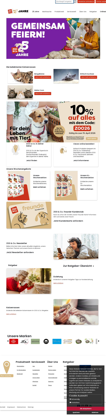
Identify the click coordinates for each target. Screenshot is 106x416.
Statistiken (75, 402)
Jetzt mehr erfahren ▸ (42, 77)
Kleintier (66, 374)
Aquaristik (66, 385)
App (34, 366)
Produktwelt (59, 11)
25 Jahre (35, 11)
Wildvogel (66, 381)
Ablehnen (95, 412)
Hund (65, 366)
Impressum (11, 407)
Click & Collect (36, 377)
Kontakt (34, 385)
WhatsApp (35, 381)
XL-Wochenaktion (21, 370)
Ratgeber (93, 11)
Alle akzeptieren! (85, 409)
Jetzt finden (31, 160)
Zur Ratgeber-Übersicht (77, 266)
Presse (50, 385)
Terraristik (66, 389)
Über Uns (82, 11)
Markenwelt (20, 374)
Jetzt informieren (81, 160)
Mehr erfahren (39, 187)
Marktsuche (46, 11)
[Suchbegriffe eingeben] (64, 1)
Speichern (76, 412)
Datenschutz (21, 407)
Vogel (65, 377)
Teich (65, 393)
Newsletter (35, 374)
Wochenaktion (20, 366)
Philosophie (51, 374)
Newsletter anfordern (86, 1)
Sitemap (31, 407)
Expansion (50, 381)
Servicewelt (71, 11)
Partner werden (52, 370)
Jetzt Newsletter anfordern (20, 252)
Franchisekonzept (52, 377)
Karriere (50, 366)
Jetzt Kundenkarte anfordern (68, 220)
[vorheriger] (13, 38)
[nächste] (93, 38)
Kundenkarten (36, 370)
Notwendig (75, 399)
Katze (65, 370)
